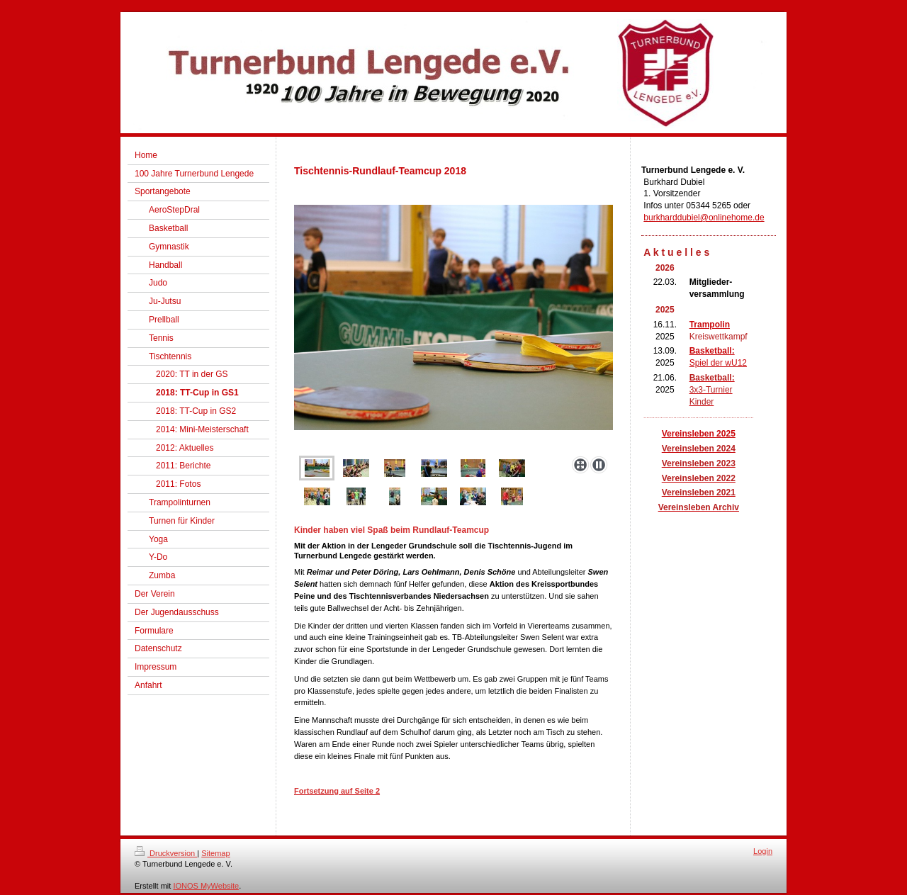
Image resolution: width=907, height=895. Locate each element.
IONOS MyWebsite (206, 886)
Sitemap (215, 853)
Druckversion (166, 853)
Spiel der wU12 (718, 363)
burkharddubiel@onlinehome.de (703, 218)
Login (762, 851)
